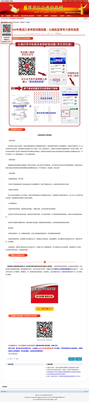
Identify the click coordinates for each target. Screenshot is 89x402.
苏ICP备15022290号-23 (59, 397)
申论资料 (39, 15)
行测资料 (46, 15)
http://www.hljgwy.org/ (38, 397)
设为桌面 (75, 1)
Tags (5, 391)
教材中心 (69, 15)
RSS (2, 391)
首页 (2, 15)
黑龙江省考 (15, 15)
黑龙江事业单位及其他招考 (27, 15)
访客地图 (65, 1)
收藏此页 (71, 359)
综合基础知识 (54, 15)
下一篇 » (16, 358)
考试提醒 (78, 359)
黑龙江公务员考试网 (13, 22)
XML (56, 399)
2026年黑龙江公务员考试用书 (16, 18)
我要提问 (59, 33)
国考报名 (3, 18)
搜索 (86, 18)
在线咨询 (62, 15)
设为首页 (80, 1)
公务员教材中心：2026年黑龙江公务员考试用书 (33, 345)
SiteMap (70, 1)
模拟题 (28, 22)
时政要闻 (8, 15)
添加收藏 (85, 1)
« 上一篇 (9, 358)
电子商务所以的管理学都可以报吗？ (56, 374)
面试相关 (22, 22)
